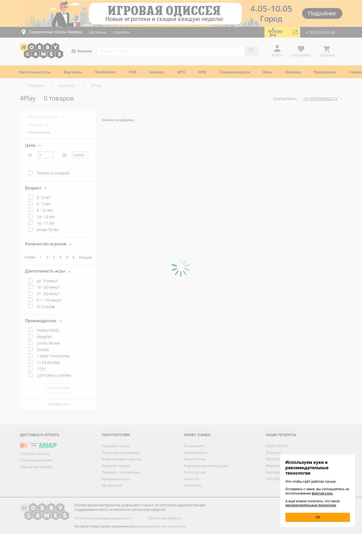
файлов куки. (322, 493)
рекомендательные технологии (310, 505)
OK (318, 517)
